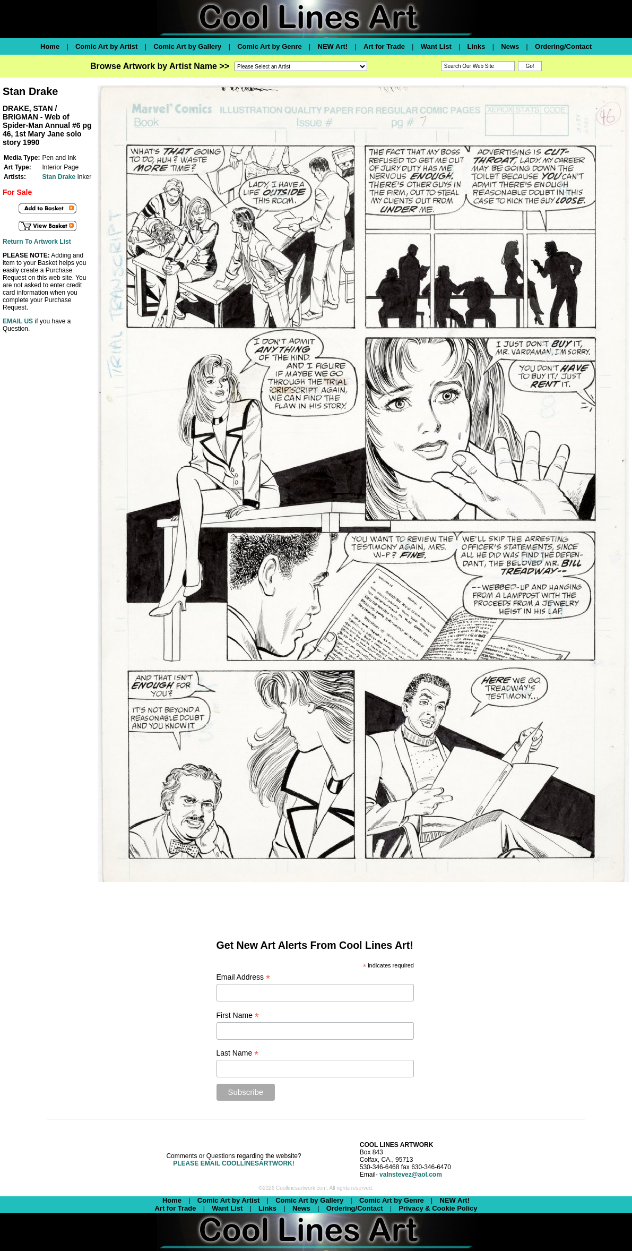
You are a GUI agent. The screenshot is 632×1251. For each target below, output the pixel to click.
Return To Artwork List (37, 241)
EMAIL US (18, 321)
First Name (238, 1015)
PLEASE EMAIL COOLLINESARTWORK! (233, 1163)
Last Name (238, 1053)
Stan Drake (58, 177)
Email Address (244, 977)
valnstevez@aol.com (410, 1174)
